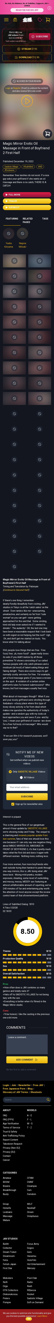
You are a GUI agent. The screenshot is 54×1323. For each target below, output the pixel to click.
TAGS (45, 218)
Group (6, 1204)
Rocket (30, 1294)
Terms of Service (11, 1127)
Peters (6, 1298)
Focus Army (33, 1244)
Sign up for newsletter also (29, 804)
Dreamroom (9, 1256)
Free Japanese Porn (14, 1088)
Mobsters (8, 1278)
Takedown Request (12, 1143)
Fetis (5, 1260)
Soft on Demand (35, 1302)
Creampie (32, 1186)
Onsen (30, 1212)
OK (28, 1319)
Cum (29, 1190)
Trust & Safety (10, 1131)
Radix (30, 1282)
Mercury (31, 1268)
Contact (7, 1156)
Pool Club (32, 1278)
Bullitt (6, 1244)
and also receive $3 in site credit (26, 91)
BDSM (6, 1182)
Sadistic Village (12, 167)
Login (8, 88)
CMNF (30, 1182)
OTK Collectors (10, 1290)
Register (17, 88)
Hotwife (7, 1208)
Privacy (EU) (9, 1152)
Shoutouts (36, 1092)
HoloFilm (31, 1260)
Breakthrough (9, 1190)
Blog (30, 1088)
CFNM (30, 1178)
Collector (7, 1248)
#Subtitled (28, 167)
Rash (29, 1286)
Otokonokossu (10, 1294)
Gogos (30, 1248)
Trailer (11, 201)
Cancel (6, 1160)
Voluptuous (32, 1216)
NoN (5, 1282)
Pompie (7, 1302)
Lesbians (7, 1212)
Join (13, 1085)
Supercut (12, 207)
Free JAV (38, 1085)
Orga (5, 1286)
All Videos (29, 777)
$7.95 (27, 49)
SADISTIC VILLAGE (37, 828)
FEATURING (12, 218)
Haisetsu (31, 1256)
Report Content (10, 1139)
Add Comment (27, 1059)
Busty (6, 1194)
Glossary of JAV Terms (15, 1092)
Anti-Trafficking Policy (14, 1135)
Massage (7, 1216)
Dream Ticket (9, 1252)
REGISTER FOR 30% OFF (27, 10)
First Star (7, 1268)
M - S (30, 1123)
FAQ (5, 1115)
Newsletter (24, 1085)
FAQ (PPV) (8, 1119)
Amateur (7, 1178)
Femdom (31, 1194)
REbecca (31, 1290)
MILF (29, 1204)
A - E (29, 1115)
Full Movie (12, 194)
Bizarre (6, 1186)
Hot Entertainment (36, 1264)
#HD (40, 167)
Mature (6, 1220)
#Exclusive (9, 170)
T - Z (29, 1127)
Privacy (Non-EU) (11, 1147)
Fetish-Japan (9, 1264)
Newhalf (31, 1208)
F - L (29, 1119)
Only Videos (29, 771)
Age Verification (11, 1123)
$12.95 (27, 57)
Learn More (42, 1316)
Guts (29, 1252)
